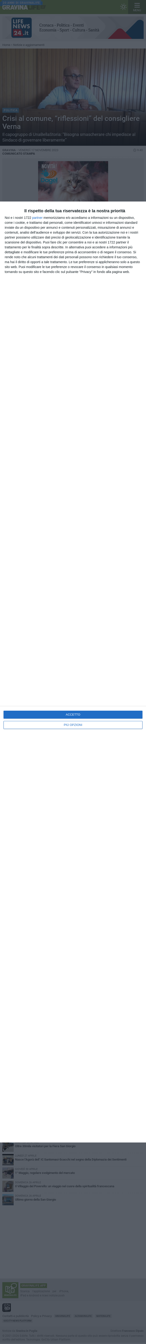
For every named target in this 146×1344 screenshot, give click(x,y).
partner (37, 217)
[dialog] (73, 672)
